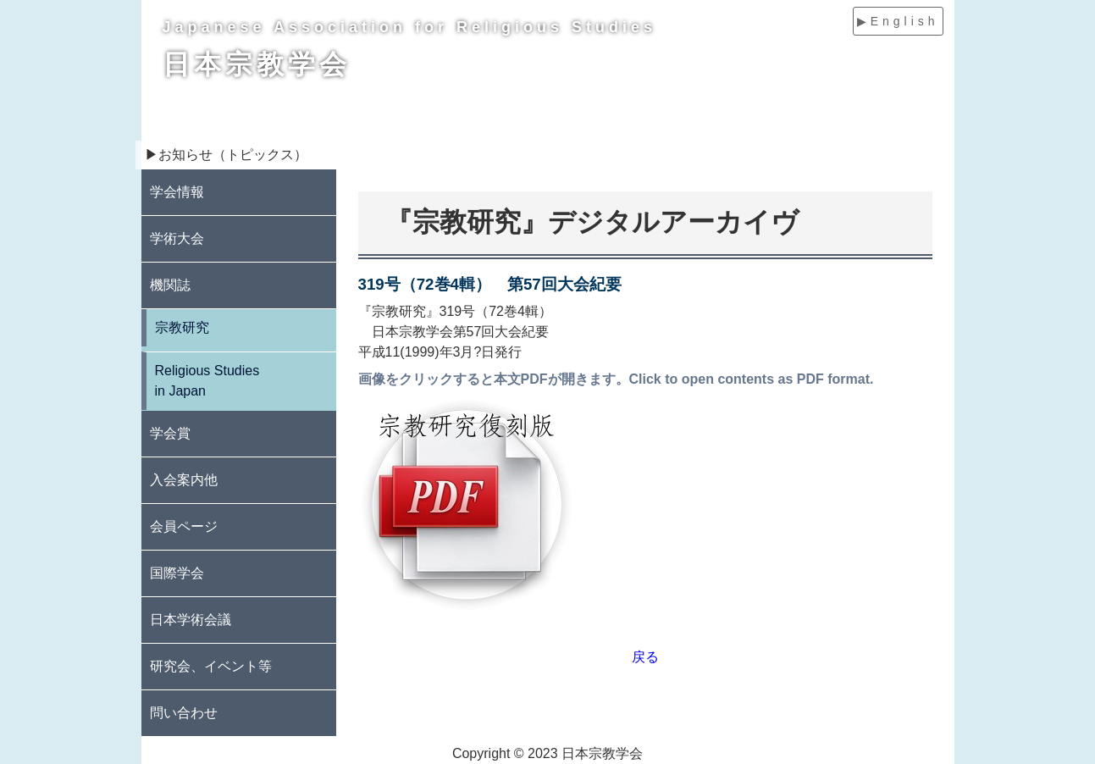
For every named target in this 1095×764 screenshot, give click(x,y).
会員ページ (184, 526)
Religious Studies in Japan (207, 380)
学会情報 (177, 192)
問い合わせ (184, 713)
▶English (898, 21)
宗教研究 (182, 327)
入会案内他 (184, 480)
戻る (645, 657)
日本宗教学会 (257, 64)
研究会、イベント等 (211, 666)
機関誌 (170, 285)
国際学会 (177, 573)
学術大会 (177, 238)
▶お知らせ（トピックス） (226, 154)
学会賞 (170, 433)
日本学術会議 (190, 619)
